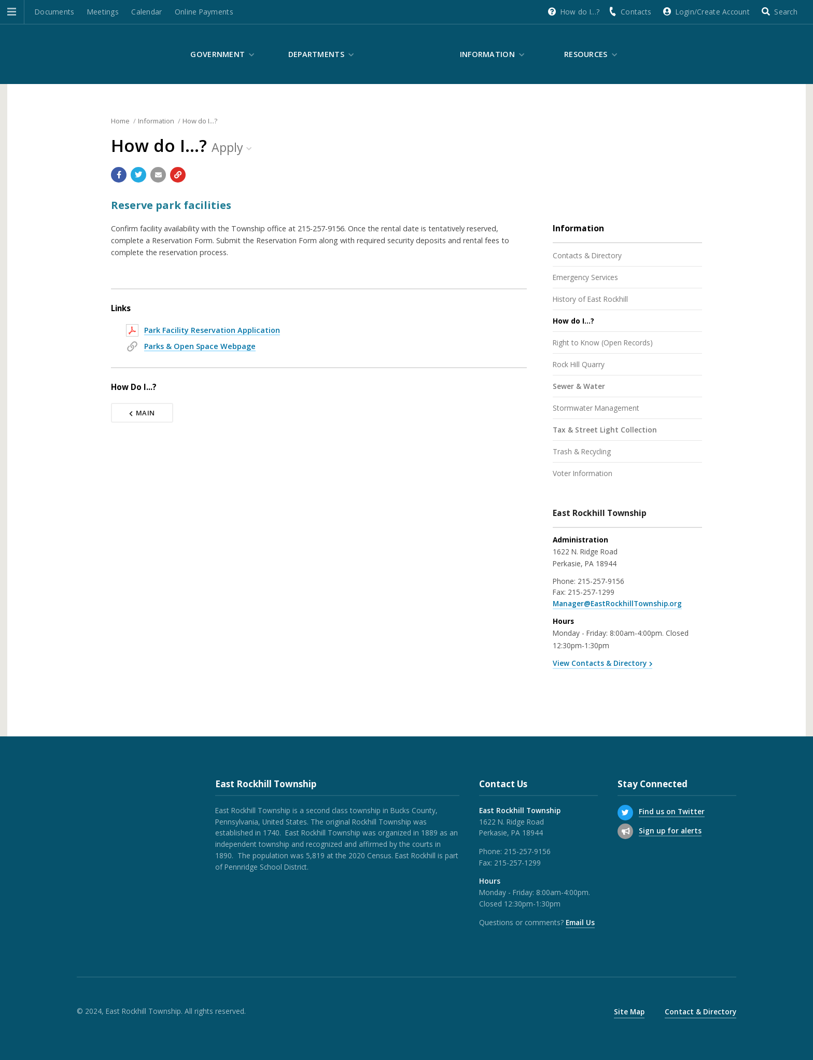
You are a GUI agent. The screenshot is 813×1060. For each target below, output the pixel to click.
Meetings (103, 12)
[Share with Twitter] (138, 175)
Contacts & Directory (587, 255)
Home (120, 120)
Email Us (580, 922)
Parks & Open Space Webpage (200, 346)
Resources (586, 54)
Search (785, 12)
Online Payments (204, 12)
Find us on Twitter (672, 811)
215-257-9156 (601, 581)
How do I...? (579, 12)
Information (487, 54)
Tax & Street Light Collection (605, 430)
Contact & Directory (700, 1011)
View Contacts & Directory (600, 663)
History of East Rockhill (590, 299)
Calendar (146, 12)
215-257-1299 (591, 592)
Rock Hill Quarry (579, 364)
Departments (316, 54)
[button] (11, 12)
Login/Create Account (713, 12)
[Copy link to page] (178, 175)
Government (217, 54)
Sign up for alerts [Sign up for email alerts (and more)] (670, 830)
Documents (54, 12)
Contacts (636, 12)
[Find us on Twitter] (625, 812)
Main (142, 412)
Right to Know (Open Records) (603, 342)
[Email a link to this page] (158, 175)
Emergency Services (585, 277)
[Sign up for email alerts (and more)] (625, 831)
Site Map (629, 1011)
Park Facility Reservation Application (212, 330)
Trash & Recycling (582, 451)
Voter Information (582, 473)
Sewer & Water (579, 386)
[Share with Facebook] (119, 175)
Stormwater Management (596, 408)
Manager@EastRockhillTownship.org (617, 603)
